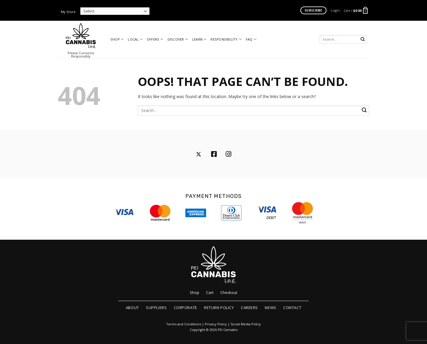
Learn (199, 39)
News (270, 307)
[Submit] (363, 39)
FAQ (251, 39)
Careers (249, 307)
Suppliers (156, 307)
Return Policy (219, 307)
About (132, 307)
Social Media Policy (246, 324)
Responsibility (226, 39)
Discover (178, 39)
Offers (155, 39)
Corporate (185, 307)
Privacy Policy (216, 324)
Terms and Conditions (183, 324)
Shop (117, 39)
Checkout (228, 292)
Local (135, 39)
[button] (335, 10)
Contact (292, 307)
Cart (210, 292)
